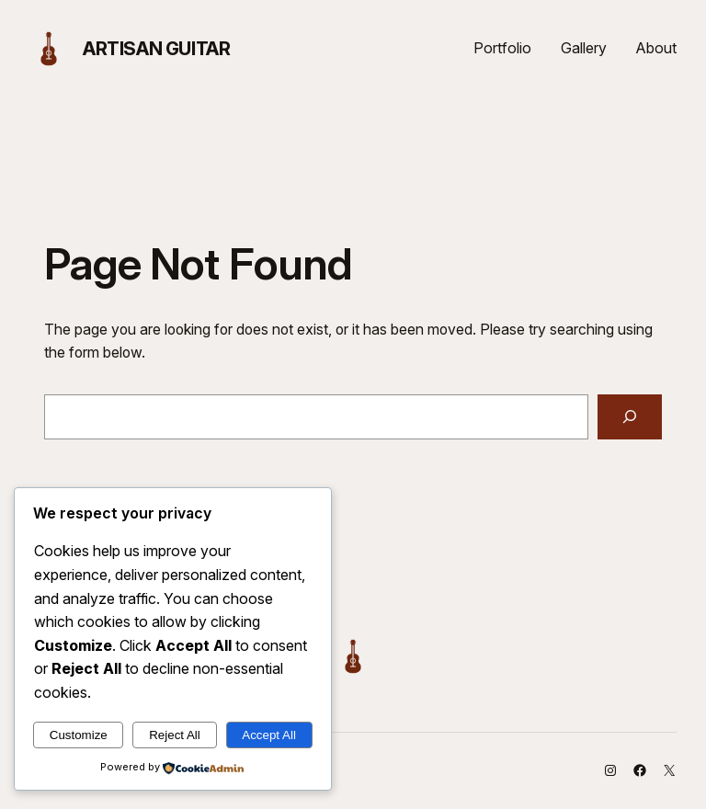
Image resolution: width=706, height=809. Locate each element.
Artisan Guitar (156, 49)
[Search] (630, 416)
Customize (79, 735)
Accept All (269, 735)
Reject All (174, 735)
